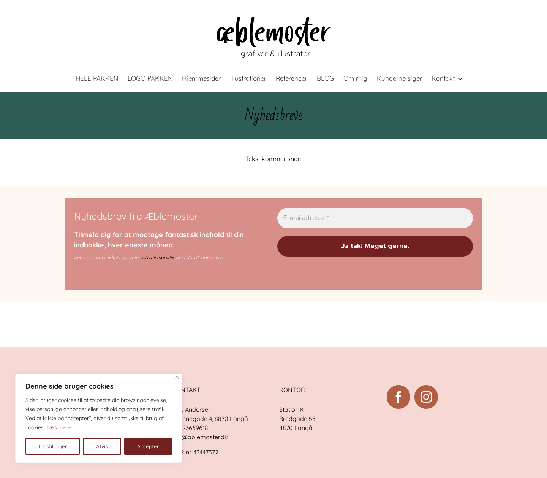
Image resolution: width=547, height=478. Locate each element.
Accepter (148, 446)
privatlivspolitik (157, 257)
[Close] (177, 377)
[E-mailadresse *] (375, 218)
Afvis (102, 446)
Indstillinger (53, 446)
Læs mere (59, 427)
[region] (98, 418)
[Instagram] (426, 397)
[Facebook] (398, 397)
